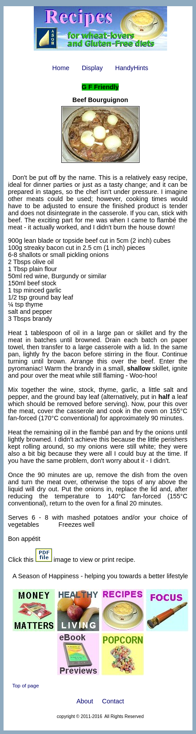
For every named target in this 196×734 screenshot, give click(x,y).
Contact (113, 701)
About (84, 701)
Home (60, 67)
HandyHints (131, 67)
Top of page (25, 685)
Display (92, 67)
